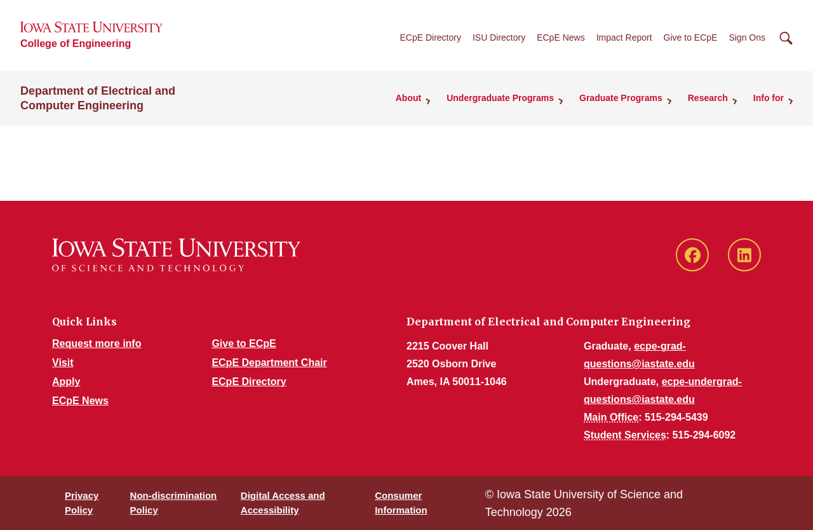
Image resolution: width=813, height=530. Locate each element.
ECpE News (560, 37)
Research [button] (708, 98)
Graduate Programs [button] (620, 98)
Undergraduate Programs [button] (500, 98)
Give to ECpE (691, 37)
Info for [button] (768, 98)
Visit (63, 362)
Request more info (96, 343)
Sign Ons (747, 37)
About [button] (408, 98)
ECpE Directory (430, 37)
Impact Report (624, 37)
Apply (66, 381)
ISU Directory (499, 37)
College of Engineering (75, 43)
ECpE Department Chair (269, 362)
